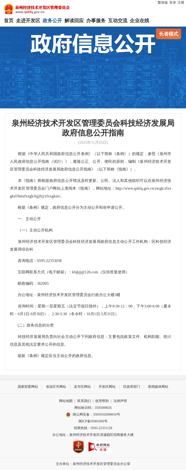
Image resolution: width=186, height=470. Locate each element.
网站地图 (66, 401)
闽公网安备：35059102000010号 (93, 414)
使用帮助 (102, 401)
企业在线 (139, 20)
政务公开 (52, 20)
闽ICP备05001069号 (93, 421)
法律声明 (120, 401)
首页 (9, 20)
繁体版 (163, 2)
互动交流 (117, 20)
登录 (172, 2)
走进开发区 (28, 20)
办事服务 (96, 20)
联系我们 (84, 401)
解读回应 (74, 20)
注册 (181, 2)
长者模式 (168, 34)
